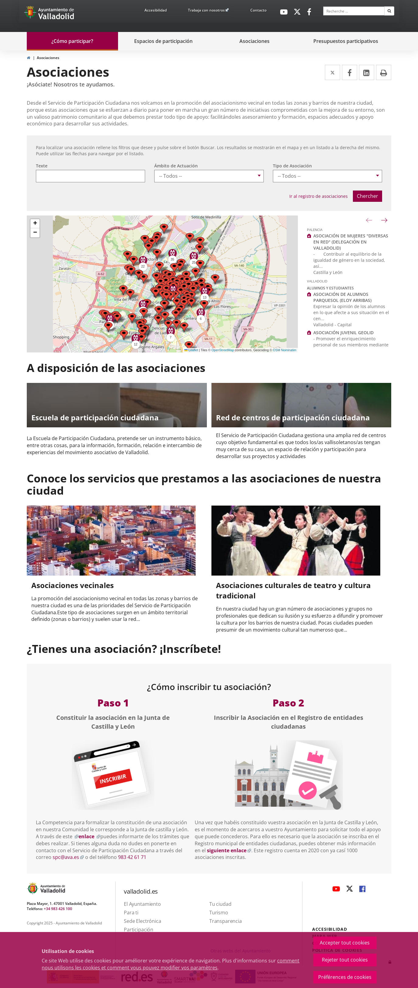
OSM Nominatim (284, 350)
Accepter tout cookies (345, 942)
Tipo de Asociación (292, 165)
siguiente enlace (229, 850)
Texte (41, 165)
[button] (143, 313)
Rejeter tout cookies (345, 959)
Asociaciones (48, 57)
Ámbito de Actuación (176, 165)
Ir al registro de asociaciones (318, 196)
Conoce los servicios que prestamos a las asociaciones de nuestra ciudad (204, 484)
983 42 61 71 (132, 857)
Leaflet (191, 350)
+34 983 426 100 (58, 908)
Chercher (367, 196)
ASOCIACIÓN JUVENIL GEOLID (343, 332)
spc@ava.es (68, 857)
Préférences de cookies (344, 977)
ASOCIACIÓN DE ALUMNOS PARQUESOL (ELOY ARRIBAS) (342, 297)
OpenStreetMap (222, 350)
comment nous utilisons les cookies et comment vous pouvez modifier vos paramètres (170, 964)
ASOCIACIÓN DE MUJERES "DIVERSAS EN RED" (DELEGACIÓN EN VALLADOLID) (350, 242)
